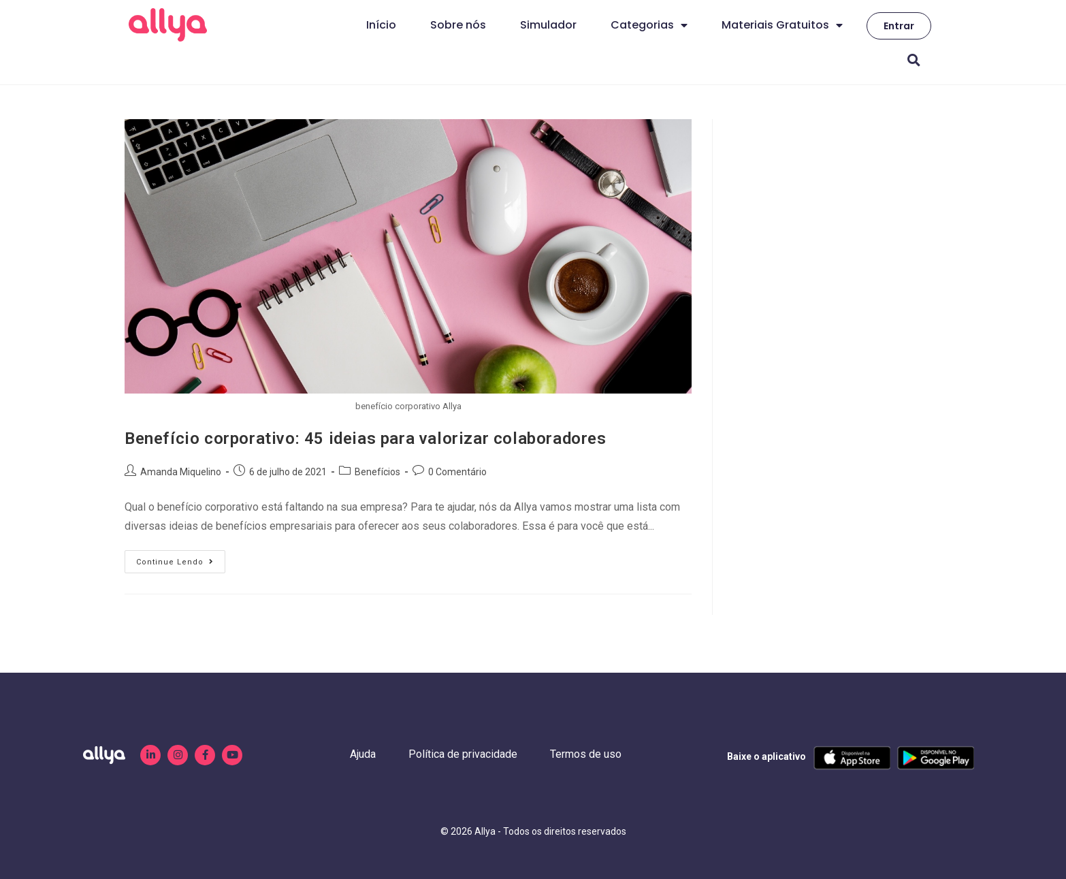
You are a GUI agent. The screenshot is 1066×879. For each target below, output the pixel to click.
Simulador (548, 25)
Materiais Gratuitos (782, 25)
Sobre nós (458, 25)
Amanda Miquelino (180, 471)
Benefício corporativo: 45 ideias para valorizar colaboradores (366, 438)
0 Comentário (457, 471)
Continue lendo (180, 558)
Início (381, 25)
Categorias (649, 25)
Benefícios (377, 471)
